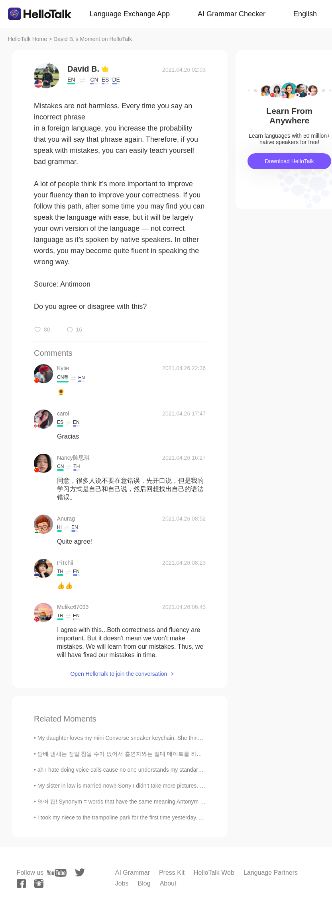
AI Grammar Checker (231, 14)
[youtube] (57, 873)
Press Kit (172, 872)
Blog (144, 883)
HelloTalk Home (27, 39)
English (305, 14)
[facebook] (21, 883)
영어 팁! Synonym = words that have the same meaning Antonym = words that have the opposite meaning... (170, 801)
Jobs (122, 883)
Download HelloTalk (289, 161)
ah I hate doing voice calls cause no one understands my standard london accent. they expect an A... (162, 770)
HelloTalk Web (214, 872)
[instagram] (38, 883)
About (168, 883)
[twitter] (80, 872)
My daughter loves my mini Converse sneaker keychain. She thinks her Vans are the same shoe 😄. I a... (167, 738)
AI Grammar (132, 872)
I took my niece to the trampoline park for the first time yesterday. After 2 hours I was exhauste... (155, 817)
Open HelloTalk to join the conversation (118, 674)
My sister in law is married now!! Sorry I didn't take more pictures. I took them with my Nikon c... (155, 785)
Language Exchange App (130, 14)
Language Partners (271, 872)
